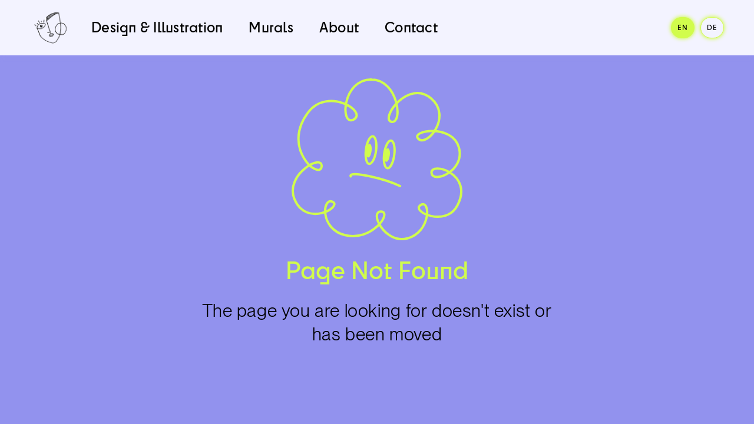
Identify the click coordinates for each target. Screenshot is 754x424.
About (339, 27)
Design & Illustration (157, 27)
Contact (411, 27)
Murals (271, 27)
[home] (50, 27)
